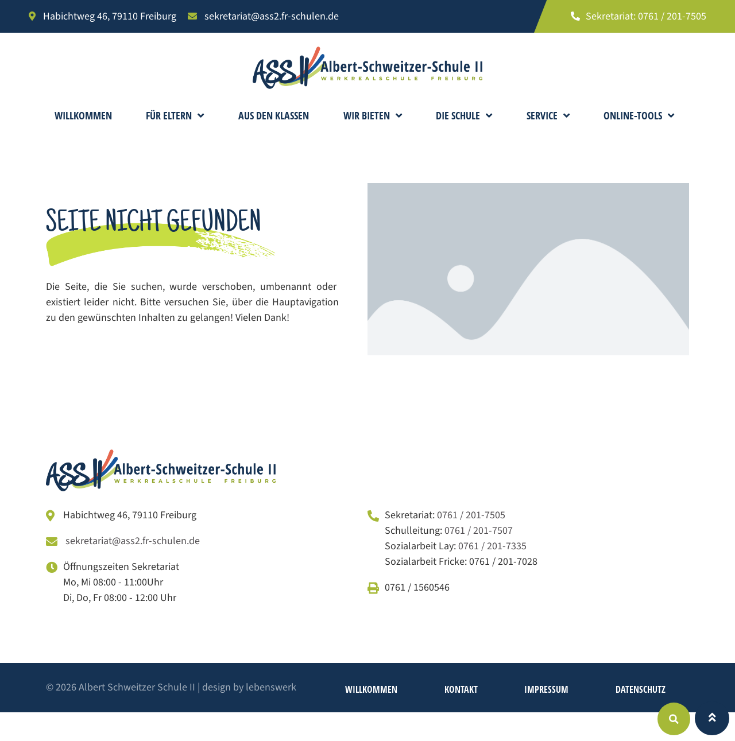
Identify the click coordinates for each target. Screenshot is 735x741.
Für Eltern (175, 115)
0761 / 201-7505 (471, 515)
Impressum (546, 689)
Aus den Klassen (273, 115)
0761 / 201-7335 (492, 546)
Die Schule (464, 115)
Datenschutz (641, 689)
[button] (673, 718)
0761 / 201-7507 (478, 530)
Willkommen (83, 115)
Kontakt (461, 689)
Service (548, 115)
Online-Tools (639, 115)
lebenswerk (271, 687)
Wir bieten (372, 115)
